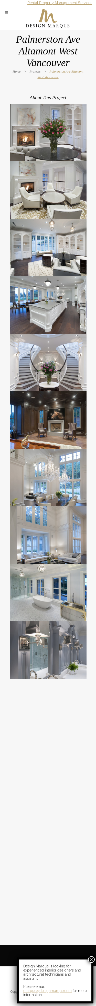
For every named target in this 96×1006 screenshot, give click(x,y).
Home (16, 71)
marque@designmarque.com (47, 991)
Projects (34, 71)
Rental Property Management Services (59, 3)
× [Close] (91, 959)
